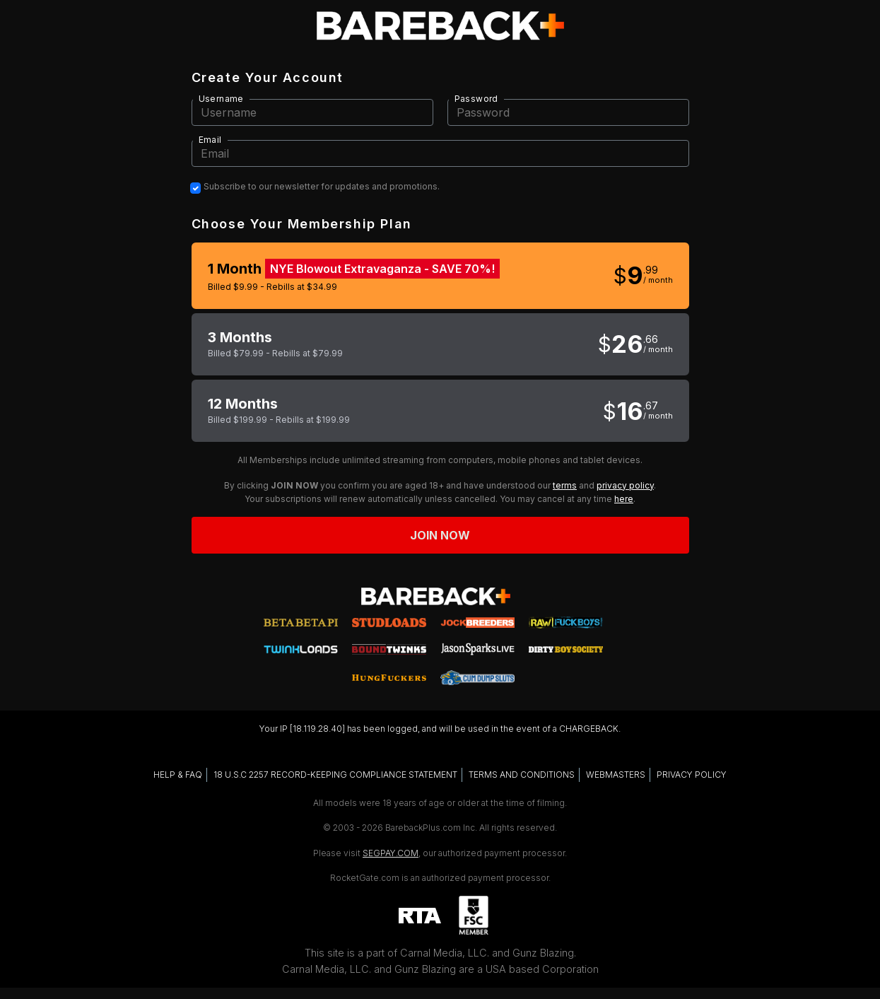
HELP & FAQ (177, 774)
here (623, 498)
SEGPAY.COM (390, 853)
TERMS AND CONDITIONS (522, 774)
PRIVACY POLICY (692, 774)
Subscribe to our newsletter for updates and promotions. (322, 186)
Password (476, 98)
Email (210, 139)
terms (565, 485)
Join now (440, 535)
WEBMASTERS (615, 774)
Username (221, 98)
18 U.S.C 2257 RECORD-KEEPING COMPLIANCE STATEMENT (335, 774)
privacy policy (625, 485)
